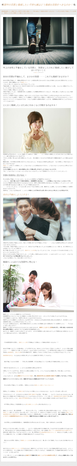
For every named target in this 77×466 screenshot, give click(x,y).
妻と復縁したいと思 (31, 404)
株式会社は (10, 355)
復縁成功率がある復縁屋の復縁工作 (46, 375)
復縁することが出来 (30, 250)
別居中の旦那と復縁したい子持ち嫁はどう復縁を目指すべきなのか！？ (38, 4)
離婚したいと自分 (26, 440)
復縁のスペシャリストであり (25, 375)
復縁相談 (10, 352)
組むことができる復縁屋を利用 (46, 455)
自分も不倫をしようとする (15, 194)
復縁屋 (5, 355)
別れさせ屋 (18, 352)
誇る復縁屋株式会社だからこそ (47, 432)
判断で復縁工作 (32, 394)
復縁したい (24, 82)
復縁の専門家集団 (23, 398)
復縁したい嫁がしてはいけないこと (44, 385)
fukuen (36, 72)
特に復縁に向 (20, 391)
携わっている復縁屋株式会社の (57, 430)
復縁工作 (28, 455)
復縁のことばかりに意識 (45, 327)
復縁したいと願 (23, 342)
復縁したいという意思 (18, 448)
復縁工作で (16, 414)
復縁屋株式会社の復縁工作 (61, 396)
